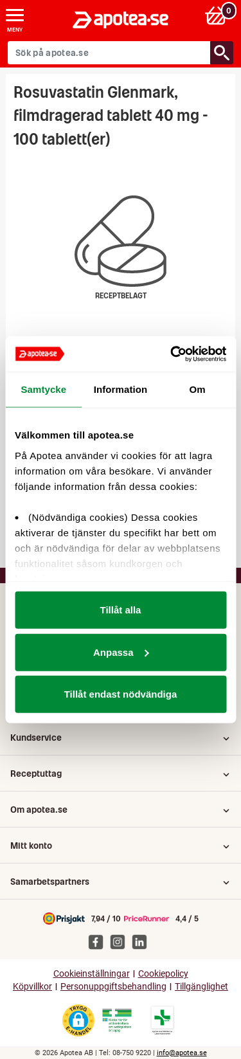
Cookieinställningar (91, 974)
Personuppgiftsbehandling (113, 986)
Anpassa (121, 651)
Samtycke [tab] (43, 389)
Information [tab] (121, 389)
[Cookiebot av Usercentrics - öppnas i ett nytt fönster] (171, 353)
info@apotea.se (182, 1053)
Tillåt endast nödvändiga (120, 694)
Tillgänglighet (201, 986)
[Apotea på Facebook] (99, 941)
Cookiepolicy (163, 974)
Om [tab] (198, 389)
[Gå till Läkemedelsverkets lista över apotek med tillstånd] (162, 1020)
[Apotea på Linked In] (143, 941)
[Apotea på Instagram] (121, 941)
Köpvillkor (32, 986)
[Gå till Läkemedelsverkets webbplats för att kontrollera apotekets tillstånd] (117, 1020)
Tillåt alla (120, 609)
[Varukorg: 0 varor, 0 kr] (217, 15)
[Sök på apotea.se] (109, 52)
